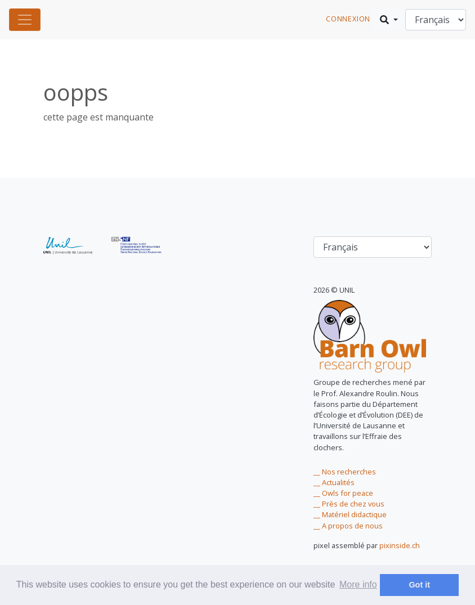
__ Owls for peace (343, 493)
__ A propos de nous (348, 526)
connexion (348, 19)
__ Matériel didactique (350, 514)
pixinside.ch (399, 545)
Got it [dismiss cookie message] (419, 584)
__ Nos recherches (344, 472)
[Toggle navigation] (25, 19)
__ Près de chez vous (348, 504)
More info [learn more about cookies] (358, 584)
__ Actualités (334, 482)
